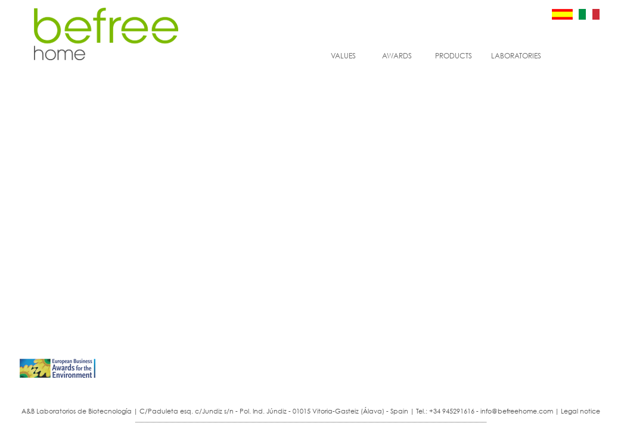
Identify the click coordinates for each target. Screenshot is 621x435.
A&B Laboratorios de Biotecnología (76, 411)
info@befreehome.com (516, 411)
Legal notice (580, 411)
